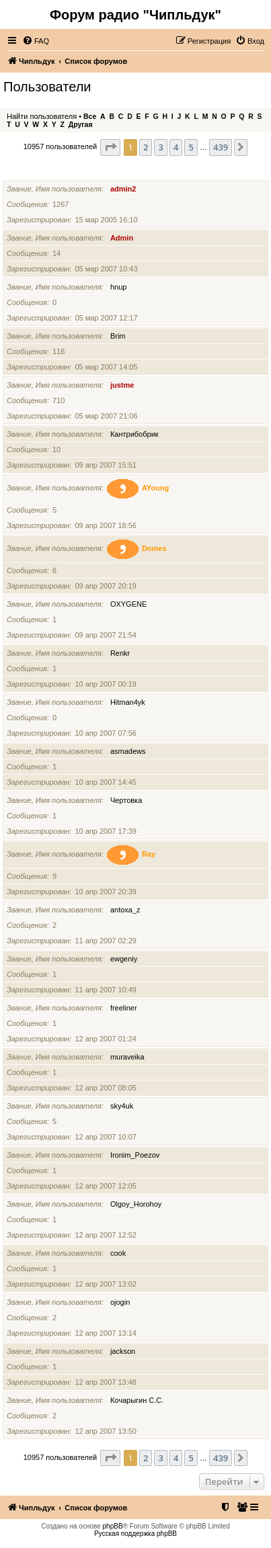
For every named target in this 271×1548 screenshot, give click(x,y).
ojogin (120, 1302)
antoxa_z (125, 910)
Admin (121, 238)
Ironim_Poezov (134, 1155)
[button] (110, 147)
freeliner (123, 1008)
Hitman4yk (127, 702)
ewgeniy (123, 959)
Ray (148, 854)
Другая (81, 124)
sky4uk (121, 1106)
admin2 (123, 189)
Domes (154, 548)
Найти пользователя (42, 116)
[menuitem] (35, 41)
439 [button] (220, 147)
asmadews (128, 751)
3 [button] (160, 147)
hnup (118, 287)
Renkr (120, 653)
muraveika (127, 1057)
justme (122, 385)
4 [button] (175, 147)
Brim (118, 336)
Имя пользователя (40, 171)
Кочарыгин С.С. (136, 1400)
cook (118, 1253)
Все (89, 116)
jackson (122, 1351)
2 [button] (145, 147)
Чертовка (126, 800)
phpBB (113, 1526)
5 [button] (190, 147)
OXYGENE (128, 604)
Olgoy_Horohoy (135, 1204)
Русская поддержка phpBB (135, 1533)
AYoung (155, 488)
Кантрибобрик (134, 434)
